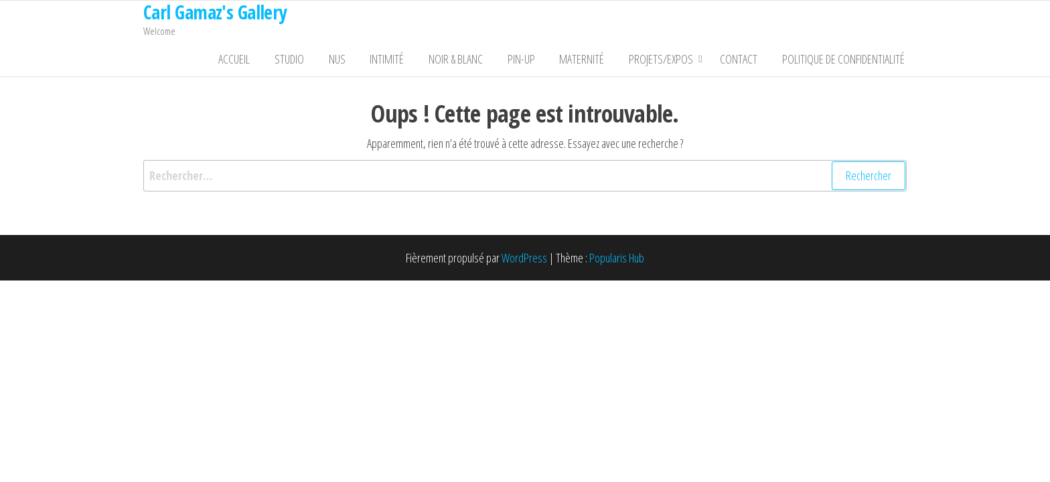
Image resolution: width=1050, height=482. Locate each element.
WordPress (524, 262)
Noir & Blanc (476, 61)
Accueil (272, 61)
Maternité (593, 61)
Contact (745, 61)
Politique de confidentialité (845, 61)
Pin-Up (536, 61)
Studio (323, 61)
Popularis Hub (616, 262)
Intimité (411, 61)
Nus (366, 61)
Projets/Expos (667, 61)
